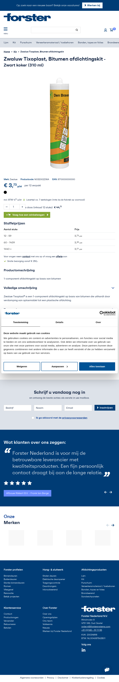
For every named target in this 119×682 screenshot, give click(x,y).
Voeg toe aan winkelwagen (25, 214)
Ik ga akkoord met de (61, 417)
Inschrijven (106, 407)
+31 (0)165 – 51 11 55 (91, 630)
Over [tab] (98, 322)
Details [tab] (59, 322)
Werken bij (93, 5)
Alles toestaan (97, 366)
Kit (15, 51)
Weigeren (22, 366)
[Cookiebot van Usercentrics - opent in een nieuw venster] (101, 313)
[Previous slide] (105, 492)
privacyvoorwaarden (74, 417)
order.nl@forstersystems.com (95, 626)
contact (26, 256)
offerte (59, 256)
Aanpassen (60, 366)
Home (7, 51)
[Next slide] (110, 492)
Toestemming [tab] (20, 322)
